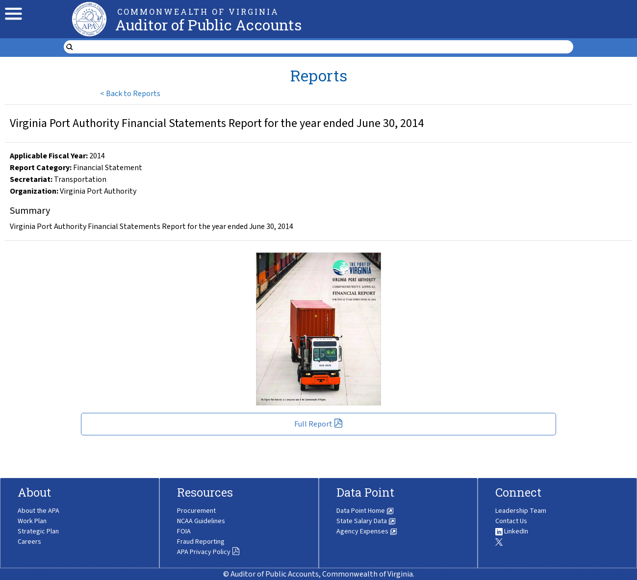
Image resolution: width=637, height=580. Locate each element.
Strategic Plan (38, 531)
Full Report (318, 424)
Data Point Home (365, 511)
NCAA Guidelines (201, 521)
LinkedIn (511, 531)
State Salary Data (366, 521)
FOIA (184, 531)
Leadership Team (520, 511)
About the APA (38, 511)
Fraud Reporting (201, 542)
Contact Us (511, 521)
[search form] (324, 47)
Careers (29, 542)
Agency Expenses (366, 531)
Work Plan (32, 521)
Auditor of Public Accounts (208, 24)
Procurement (196, 511)
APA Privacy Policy (208, 552)
